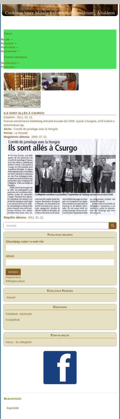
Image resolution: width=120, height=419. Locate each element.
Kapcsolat (13, 408)
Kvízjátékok (13, 319)
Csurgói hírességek (15, 57)
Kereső (11, 297)
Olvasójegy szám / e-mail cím (25, 241)
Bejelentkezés (12, 398)
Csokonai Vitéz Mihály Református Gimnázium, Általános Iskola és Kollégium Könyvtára (60, 13)
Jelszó (10, 256)
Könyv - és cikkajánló (19, 342)
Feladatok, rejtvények (19, 313)
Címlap (8, 33)
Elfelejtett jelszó (15, 281)
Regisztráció (13, 277)
